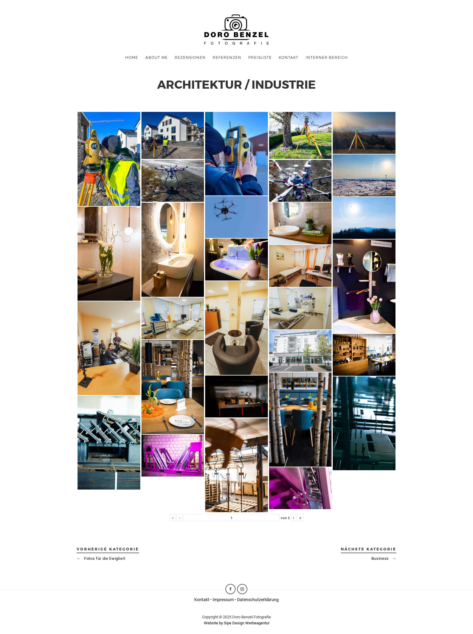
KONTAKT (288, 57)
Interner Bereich (327, 57)
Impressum (223, 599)
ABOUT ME (156, 57)
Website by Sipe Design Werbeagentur (236, 623)
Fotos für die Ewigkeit (101, 558)
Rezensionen (190, 57)
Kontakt (201, 599)
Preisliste (260, 57)
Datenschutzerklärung (258, 599)
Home (131, 57)
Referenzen (227, 57)
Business (383, 558)
